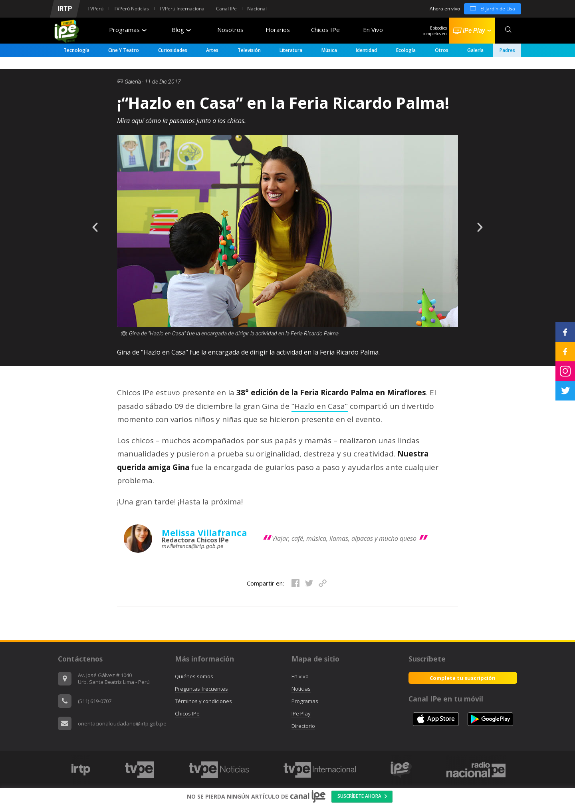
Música (329, 50)
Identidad (366, 50)
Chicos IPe (325, 30)
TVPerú (95, 8)
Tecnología (76, 50)
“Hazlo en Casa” (319, 406)
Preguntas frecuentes (201, 688)
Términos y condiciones (203, 701)
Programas (128, 30)
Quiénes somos (194, 676)
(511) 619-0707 (94, 701)
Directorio (303, 725)
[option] (287, 249)
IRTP (65, 8)
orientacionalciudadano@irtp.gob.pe (122, 723)
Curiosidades (172, 50)
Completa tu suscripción (463, 677)
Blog (181, 30)
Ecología (406, 50)
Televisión (249, 50)
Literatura (291, 50)
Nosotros (230, 30)
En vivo (300, 676)
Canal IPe (226, 8)
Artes (212, 50)
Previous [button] (89, 221)
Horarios (278, 30)
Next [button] (486, 221)
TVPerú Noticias (131, 8)
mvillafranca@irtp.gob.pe (192, 546)
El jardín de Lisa (489, 8)
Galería (475, 50)
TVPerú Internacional (182, 8)
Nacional (257, 8)
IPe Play (301, 713)
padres (507, 50)
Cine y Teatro (123, 50)
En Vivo (373, 30)
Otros (441, 50)
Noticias (301, 688)
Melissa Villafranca (204, 532)
